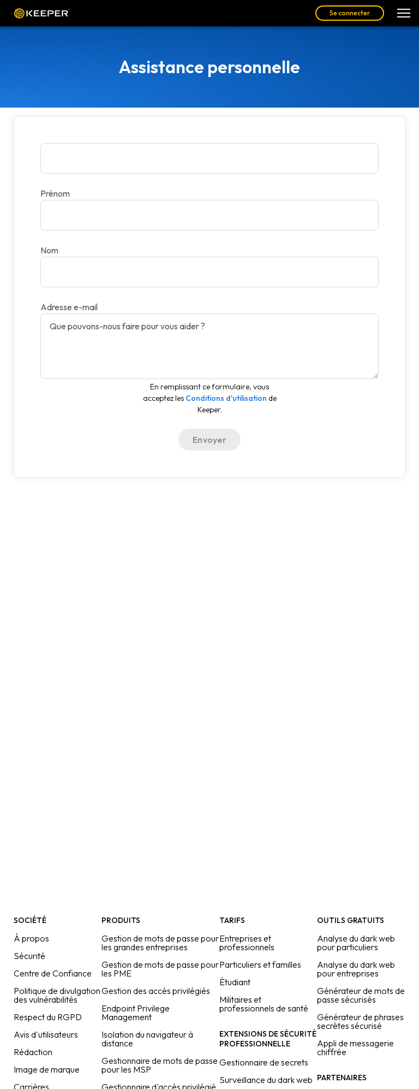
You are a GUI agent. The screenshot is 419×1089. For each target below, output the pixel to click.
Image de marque (47, 1069)
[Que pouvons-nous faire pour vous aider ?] (209, 346)
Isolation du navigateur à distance (147, 1039)
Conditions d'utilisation (226, 398)
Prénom (55, 193)
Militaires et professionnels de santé (263, 1004)
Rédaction (33, 1051)
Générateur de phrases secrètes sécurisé (360, 1021)
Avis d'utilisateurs (46, 1034)
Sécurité (29, 955)
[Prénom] (209, 158)
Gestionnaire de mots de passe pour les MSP (159, 1065)
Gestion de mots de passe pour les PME (160, 969)
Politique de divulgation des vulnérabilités (57, 995)
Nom (49, 250)
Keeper (42, 13)
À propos (31, 938)
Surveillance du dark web (266, 1079)
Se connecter (350, 13)
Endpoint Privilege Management (135, 1012)
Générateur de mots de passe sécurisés (361, 995)
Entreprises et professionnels (246, 942)
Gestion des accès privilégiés (155, 990)
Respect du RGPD (48, 1016)
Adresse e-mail (69, 306)
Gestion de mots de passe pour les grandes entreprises (160, 942)
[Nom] (209, 215)
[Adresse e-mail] (209, 272)
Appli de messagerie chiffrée (355, 1047)
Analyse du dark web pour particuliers (356, 942)
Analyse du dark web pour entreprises (356, 969)
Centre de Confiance (53, 973)
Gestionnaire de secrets (263, 1062)
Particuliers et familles (260, 964)
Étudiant (234, 981)
